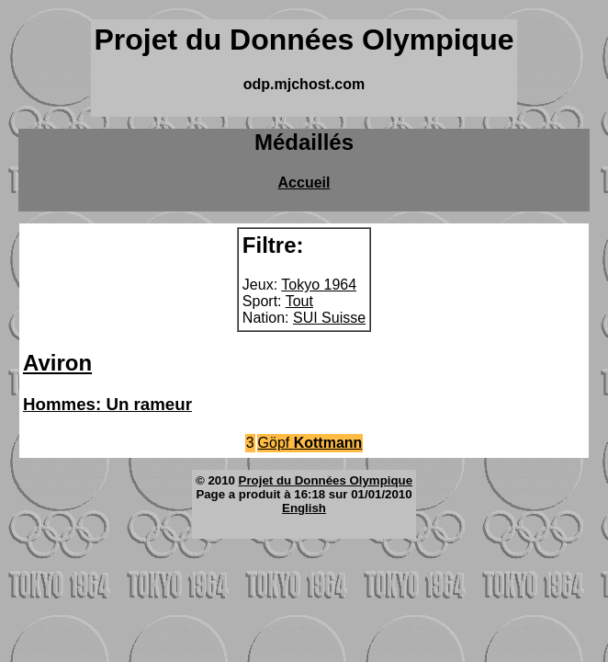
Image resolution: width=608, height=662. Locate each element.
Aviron (57, 362)
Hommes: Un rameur (107, 404)
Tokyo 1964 (318, 284)
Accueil (304, 182)
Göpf (310, 443)
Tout (299, 301)
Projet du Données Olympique (325, 480)
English (304, 508)
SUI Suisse (329, 317)
